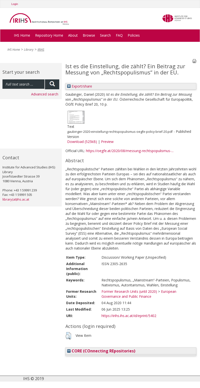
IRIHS (41, 49)
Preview (107, 141)
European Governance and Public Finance (138, 294)
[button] (68, 336)
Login (14, 3)
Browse (89, 35)
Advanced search (44, 94)
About (73, 35)
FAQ (119, 35)
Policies (134, 35)
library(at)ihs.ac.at (15, 199)
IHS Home (22, 35)
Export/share (79, 86)
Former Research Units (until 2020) (129, 291)
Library (29, 49)
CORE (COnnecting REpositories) (101, 351)
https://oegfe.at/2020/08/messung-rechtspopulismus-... (130, 150)
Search (105, 35)
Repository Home (49, 35)
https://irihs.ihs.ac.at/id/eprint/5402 (128, 315)
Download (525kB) (82, 141)
